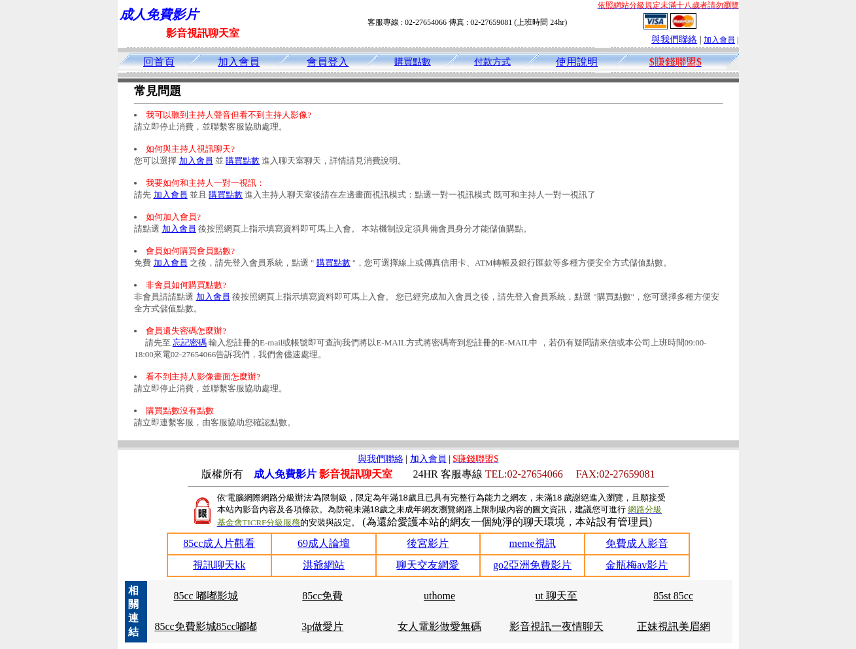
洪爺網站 (324, 564)
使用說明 (577, 61)
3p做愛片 (322, 626)
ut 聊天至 (556, 595)
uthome (439, 595)
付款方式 (492, 62)
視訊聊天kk (219, 564)
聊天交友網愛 (427, 564)
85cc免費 (322, 595)
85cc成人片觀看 (219, 543)
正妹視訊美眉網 (673, 626)
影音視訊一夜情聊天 (556, 626)
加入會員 (719, 39)
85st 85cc (673, 595)
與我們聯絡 (674, 39)
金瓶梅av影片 (637, 564)
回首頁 (159, 61)
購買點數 (412, 62)
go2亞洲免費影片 (532, 564)
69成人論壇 (324, 543)
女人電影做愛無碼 (439, 626)
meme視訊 (532, 543)
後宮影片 (428, 543)
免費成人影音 (637, 543)
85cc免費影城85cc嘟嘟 (205, 626)
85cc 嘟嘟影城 (205, 595)
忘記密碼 (190, 342)
